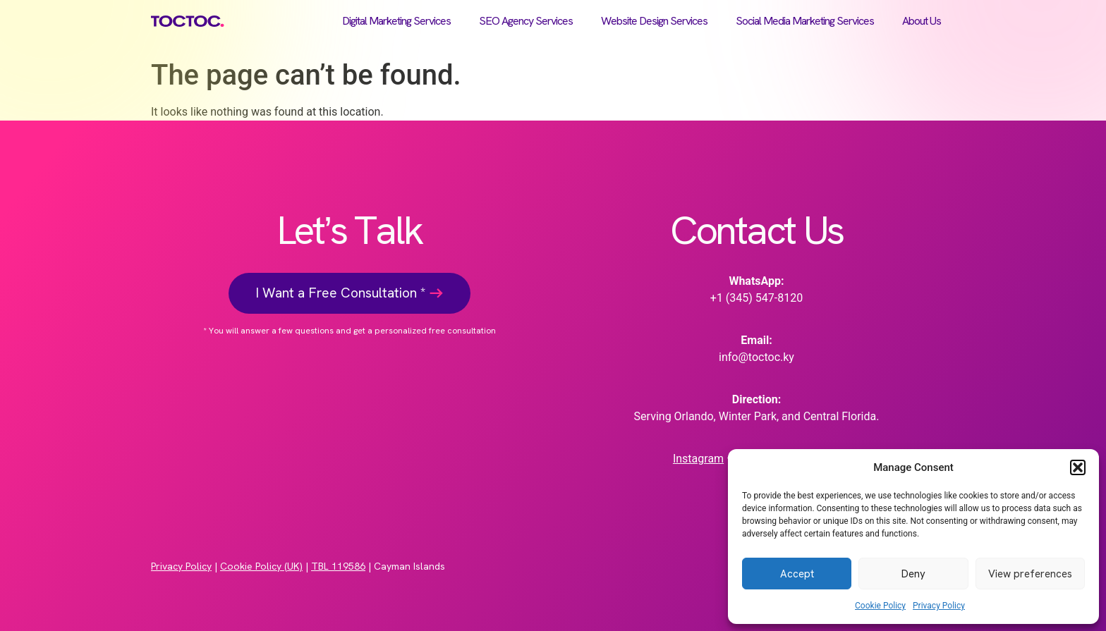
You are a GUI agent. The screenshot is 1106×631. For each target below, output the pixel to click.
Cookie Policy (880, 606)
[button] (1078, 467)
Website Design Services (654, 20)
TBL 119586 (338, 566)
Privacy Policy (939, 606)
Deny (913, 574)
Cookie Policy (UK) (261, 566)
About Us (921, 20)
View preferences (1030, 574)
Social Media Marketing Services (805, 20)
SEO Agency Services (526, 20)
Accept (797, 574)
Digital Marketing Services (396, 20)
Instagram (698, 458)
